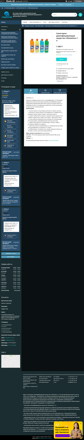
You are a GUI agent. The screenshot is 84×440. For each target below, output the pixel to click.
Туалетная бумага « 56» (11, 115)
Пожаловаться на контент (45, 438)
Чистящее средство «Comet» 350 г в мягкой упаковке (10, 180)
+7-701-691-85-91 (72, 380)
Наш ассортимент (35, 22)
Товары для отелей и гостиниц (10, 67)
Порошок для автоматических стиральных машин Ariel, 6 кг (9, 108)
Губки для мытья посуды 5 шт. (9, 184)
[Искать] (75, 15)
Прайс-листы (5, 72)
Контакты (64, 22)
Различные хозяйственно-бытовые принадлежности (9, 41)
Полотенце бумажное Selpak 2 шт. (10, 112)
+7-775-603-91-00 (72, 378)
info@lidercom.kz (9, 340)
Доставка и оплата (54, 22)
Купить (62, 59)
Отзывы (3, 78)
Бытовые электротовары (8, 64)
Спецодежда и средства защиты (8, 55)
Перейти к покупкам (65, 4)
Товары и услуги (29, 26)
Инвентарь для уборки (7, 59)
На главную (56, 376)
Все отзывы (10, 256)
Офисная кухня (5, 62)
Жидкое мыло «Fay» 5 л (11, 176)
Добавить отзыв (10, 253)
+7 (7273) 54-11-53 (72, 376)
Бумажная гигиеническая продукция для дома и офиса (9, 37)
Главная (25, 22)
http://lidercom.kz (9, 337)
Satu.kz (50, 436)
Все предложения (44, 382)
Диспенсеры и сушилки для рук (9, 51)
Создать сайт (19, 1)
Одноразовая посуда (7, 47)
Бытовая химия (39, 26)
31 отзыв (70, 1)
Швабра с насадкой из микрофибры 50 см (10, 225)
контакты (4, 26)
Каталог (3, 29)
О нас (44, 22)
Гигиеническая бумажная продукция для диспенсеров (9, 33)
